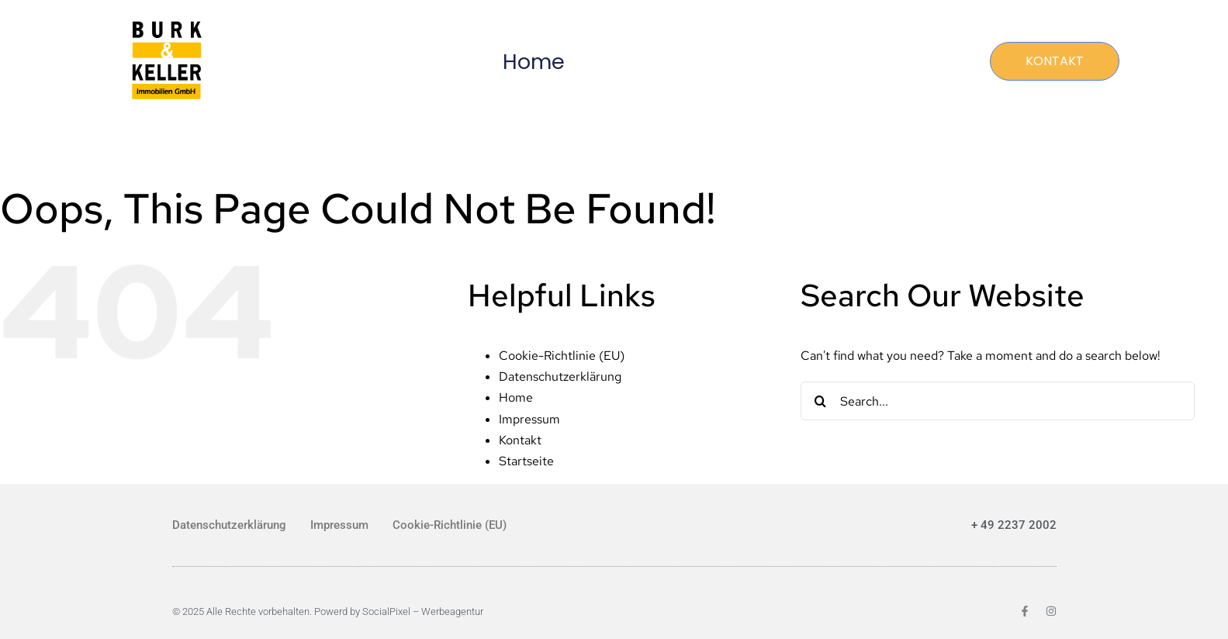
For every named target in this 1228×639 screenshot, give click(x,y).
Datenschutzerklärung (560, 376)
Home (534, 61)
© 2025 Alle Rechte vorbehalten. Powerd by (267, 611)
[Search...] (998, 401)
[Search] (820, 401)
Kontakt (520, 440)
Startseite (526, 461)
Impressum (529, 419)
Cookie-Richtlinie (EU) (561, 355)
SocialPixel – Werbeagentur (422, 611)
